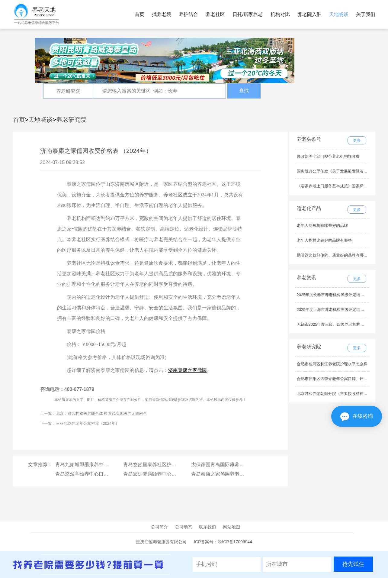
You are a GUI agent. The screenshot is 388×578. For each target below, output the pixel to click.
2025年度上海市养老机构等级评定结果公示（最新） (342, 309)
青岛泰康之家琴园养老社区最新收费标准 (234, 473)
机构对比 (280, 14)
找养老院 (161, 14)
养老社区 (215, 14)
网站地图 (231, 527)
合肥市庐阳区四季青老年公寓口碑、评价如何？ (338, 378)
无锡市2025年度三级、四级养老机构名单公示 (336, 324)
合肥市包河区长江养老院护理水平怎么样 (332, 364)
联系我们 (207, 527)
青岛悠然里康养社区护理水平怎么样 (161, 464)
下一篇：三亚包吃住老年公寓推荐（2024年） (80, 423)
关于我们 (365, 14)
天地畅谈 (338, 14)
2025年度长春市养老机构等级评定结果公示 (334, 294)
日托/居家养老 (247, 14)
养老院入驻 (309, 14)
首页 (139, 14)
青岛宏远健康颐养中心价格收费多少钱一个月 (171, 473)
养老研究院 (71, 119)
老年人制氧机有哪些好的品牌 (322, 225)
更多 (357, 140)
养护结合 (188, 14)
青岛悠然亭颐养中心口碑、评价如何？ (96, 473)
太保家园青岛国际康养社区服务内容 (229, 464)
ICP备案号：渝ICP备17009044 (223, 541)
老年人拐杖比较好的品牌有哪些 (324, 240)
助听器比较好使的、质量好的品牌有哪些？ (334, 255)
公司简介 (159, 527)
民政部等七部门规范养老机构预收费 (328, 156)
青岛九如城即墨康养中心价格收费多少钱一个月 (106, 464)
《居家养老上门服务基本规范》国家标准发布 (336, 186)
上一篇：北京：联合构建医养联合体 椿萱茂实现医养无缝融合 (93, 413)
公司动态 (183, 527)
